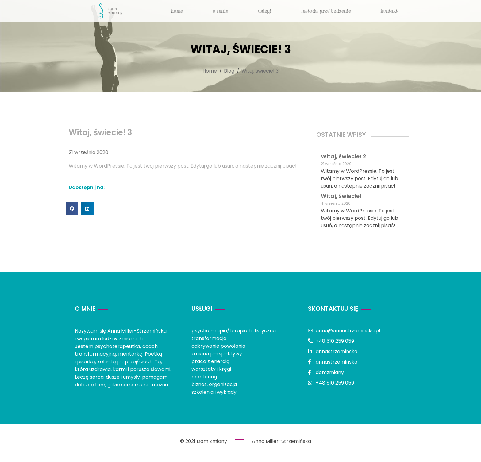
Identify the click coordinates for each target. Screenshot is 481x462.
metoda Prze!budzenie (326, 11)
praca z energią (210, 361)
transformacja (208, 338)
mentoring (204, 376)
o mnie (220, 11)
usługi (264, 11)
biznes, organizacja (214, 384)
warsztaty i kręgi (211, 369)
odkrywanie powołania (218, 345)
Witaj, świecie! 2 (343, 156)
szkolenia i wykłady (214, 392)
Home (177, 11)
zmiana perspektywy (216, 353)
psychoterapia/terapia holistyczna (233, 330)
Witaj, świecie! (341, 196)
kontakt (389, 11)
